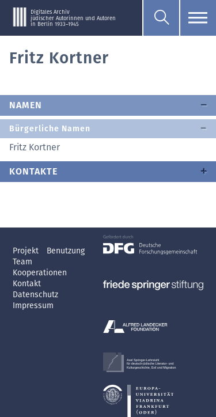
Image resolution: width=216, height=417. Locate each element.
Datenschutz (35, 295)
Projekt (27, 251)
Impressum (33, 305)
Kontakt (27, 284)
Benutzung (66, 251)
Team (22, 262)
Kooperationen (40, 273)
